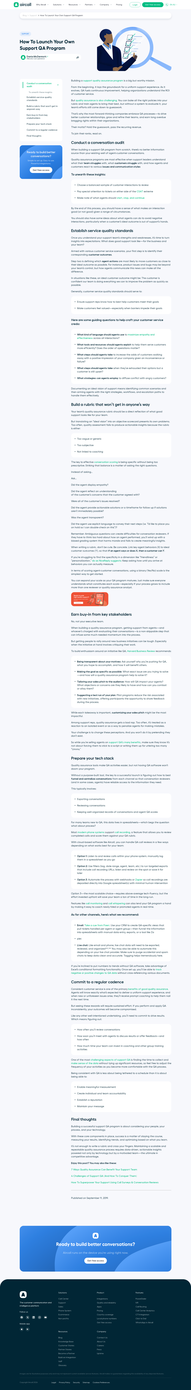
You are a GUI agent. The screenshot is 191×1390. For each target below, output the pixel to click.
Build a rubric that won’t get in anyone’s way (42, 107)
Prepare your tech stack (39, 124)
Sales (60, 1307)
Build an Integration (67, 1357)
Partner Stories (65, 1350)
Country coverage (105, 1315)
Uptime (100, 1353)
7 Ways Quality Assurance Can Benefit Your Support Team (104, 1169)
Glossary (62, 1365)
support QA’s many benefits (125, 742)
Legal (53, 1382)
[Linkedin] (34, 1317)
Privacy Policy (64, 1382)
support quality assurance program (103, 80)
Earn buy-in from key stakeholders (37, 116)
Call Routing (141, 1307)
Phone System (64, 1311)
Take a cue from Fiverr (97, 925)
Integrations (102, 1299)
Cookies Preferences (101, 1382)
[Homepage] (22, 4)
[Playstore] (28, 1329)
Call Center (63, 1299)
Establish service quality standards (39, 98)
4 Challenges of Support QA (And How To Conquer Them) (104, 1176)
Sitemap (86, 1382)
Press (99, 1350)
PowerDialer (141, 1299)
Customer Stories (66, 1346)
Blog (25, 15)
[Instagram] (40, 1317)
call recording (122, 832)
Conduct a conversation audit (43, 84)
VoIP (60, 1361)
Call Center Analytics (145, 1311)
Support (33, 15)
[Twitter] (28, 1317)
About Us (101, 1342)
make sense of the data (84, 1063)
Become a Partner (66, 1353)
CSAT (140, 191)
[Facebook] (22, 1317)
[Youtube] (45, 1317)
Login (135, 5)
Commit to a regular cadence (42, 130)
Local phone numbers (107, 1319)
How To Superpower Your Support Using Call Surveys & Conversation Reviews (115, 1182)
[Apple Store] (22, 1329)
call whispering (116, 903)
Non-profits (63, 1319)
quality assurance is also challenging (96, 100)
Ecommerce (63, 1315)
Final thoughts (34, 136)
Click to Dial (141, 1319)
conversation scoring (106, 462)
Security (76, 1382)
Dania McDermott (37, 56)
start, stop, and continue (131, 198)
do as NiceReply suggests (106, 561)
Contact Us (102, 1338)
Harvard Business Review (141, 651)
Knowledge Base (65, 1342)
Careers (100, 1346)
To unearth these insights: (40, 92)
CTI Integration (142, 1315)
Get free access (153, 5)
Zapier (139, 879)
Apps (99, 1307)
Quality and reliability (106, 1303)
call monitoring (94, 903)
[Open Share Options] (77, 57)
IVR (137, 1303)
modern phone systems (91, 832)
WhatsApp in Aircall (144, 1323)
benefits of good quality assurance (148, 989)
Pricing (119, 5)
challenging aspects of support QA (110, 1060)
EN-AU (173, 5)
